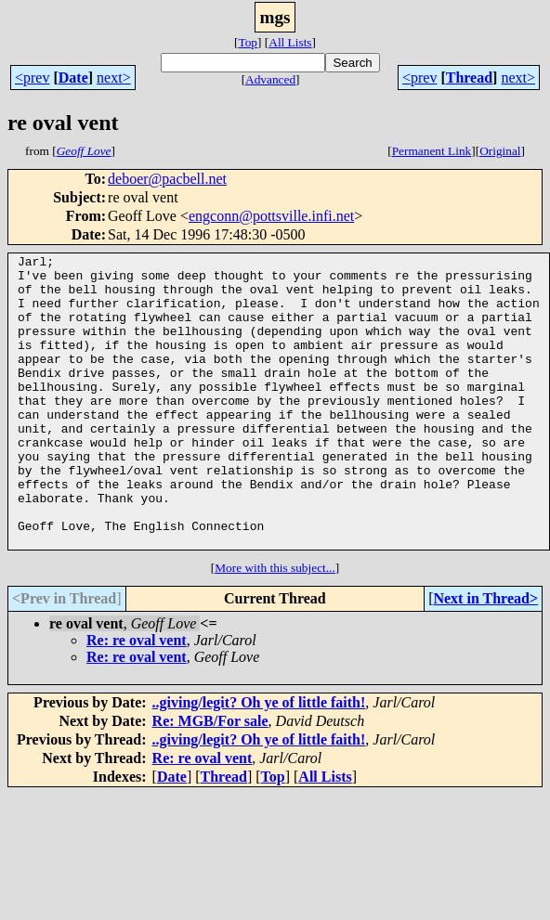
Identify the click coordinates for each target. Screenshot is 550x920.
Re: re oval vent (136, 698)
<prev (32, 77)
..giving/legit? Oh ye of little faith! (259, 761)
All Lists (289, 42)
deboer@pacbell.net (167, 179)
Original (499, 151)
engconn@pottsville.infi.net (271, 216)
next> (114, 77)
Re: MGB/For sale (210, 779)
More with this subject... (275, 626)
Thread (469, 77)
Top (247, 42)
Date (73, 77)
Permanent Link (432, 151)
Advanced (270, 79)
